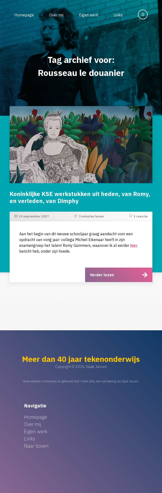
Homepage (24, 15)
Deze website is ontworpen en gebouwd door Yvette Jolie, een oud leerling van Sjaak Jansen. (81, 381)
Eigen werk (88, 15)
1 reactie (141, 216)
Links (118, 15)
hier (133, 245)
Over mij (56, 15)
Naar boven (36, 446)
